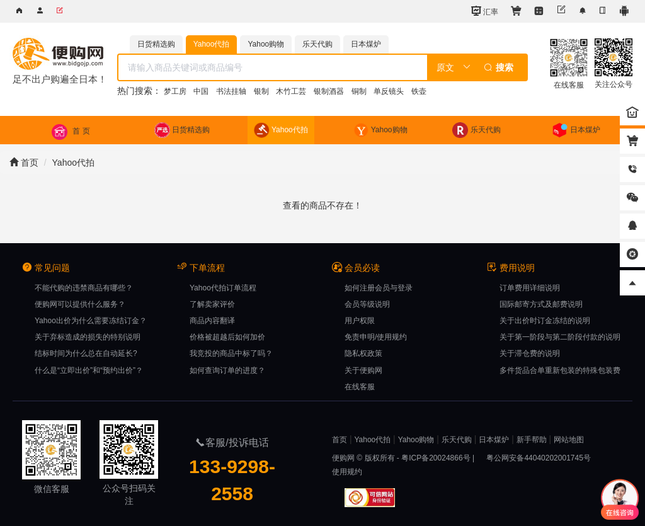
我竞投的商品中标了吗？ (231, 353)
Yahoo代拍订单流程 (223, 287)
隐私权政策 (363, 353)
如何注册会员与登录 (379, 287)
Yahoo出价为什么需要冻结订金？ (91, 320)
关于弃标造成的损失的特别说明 (87, 337)
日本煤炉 (494, 439)
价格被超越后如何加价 (227, 337)
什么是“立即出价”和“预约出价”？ (89, 370)
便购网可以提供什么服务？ (80, 304)
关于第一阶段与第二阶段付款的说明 (559, 337)
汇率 (484, 11)
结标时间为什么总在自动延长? (86, 353)
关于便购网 (363, 370)
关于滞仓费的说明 (529, 353)
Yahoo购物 (416, 439)
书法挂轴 (231, 91)
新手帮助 (532, 439)
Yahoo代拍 (73, 162)
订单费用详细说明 (529, 287)
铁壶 (418, 91)
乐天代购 (457, 439)
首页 (23, 162)
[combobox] (322, 67)
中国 (200, 91)
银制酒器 (329, 91)
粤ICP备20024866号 (435, 458)
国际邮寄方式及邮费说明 (541, 304)
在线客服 (360, 386)
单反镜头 (389, 91)
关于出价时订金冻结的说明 (544, 320)
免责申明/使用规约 (376, 337)
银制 (261, 91)
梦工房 (175, 91)
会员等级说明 (367, 304)
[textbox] (273, 67)
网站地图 (569, 439)
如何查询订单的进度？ (227, 370)
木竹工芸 (291, 91)
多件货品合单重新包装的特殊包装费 (559, 370)
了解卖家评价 (212, 304)
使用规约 (347, 471)
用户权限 (360, 320)
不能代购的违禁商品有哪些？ (84, 287)
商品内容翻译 (212, 320)
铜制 (359, 91)
